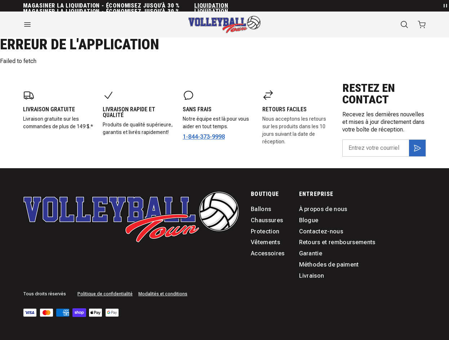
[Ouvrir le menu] (84, 24)
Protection (265, 231)
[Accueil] (224, 24)
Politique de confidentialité (105, 293)
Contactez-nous (321, 231)
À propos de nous (323, 209)
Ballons (261, 209)
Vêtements (265, 242)
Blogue (309, 220)
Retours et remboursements (337, 242)
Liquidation (211, 6)
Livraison (311, 275)
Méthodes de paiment (329, 264)
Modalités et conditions (162, 293)
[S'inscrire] (417, 148)
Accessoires (268, 253)
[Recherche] (404, 24)
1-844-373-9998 (204, 136)
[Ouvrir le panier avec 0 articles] (421, 24)
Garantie (311, 253)
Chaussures (267, 220)
